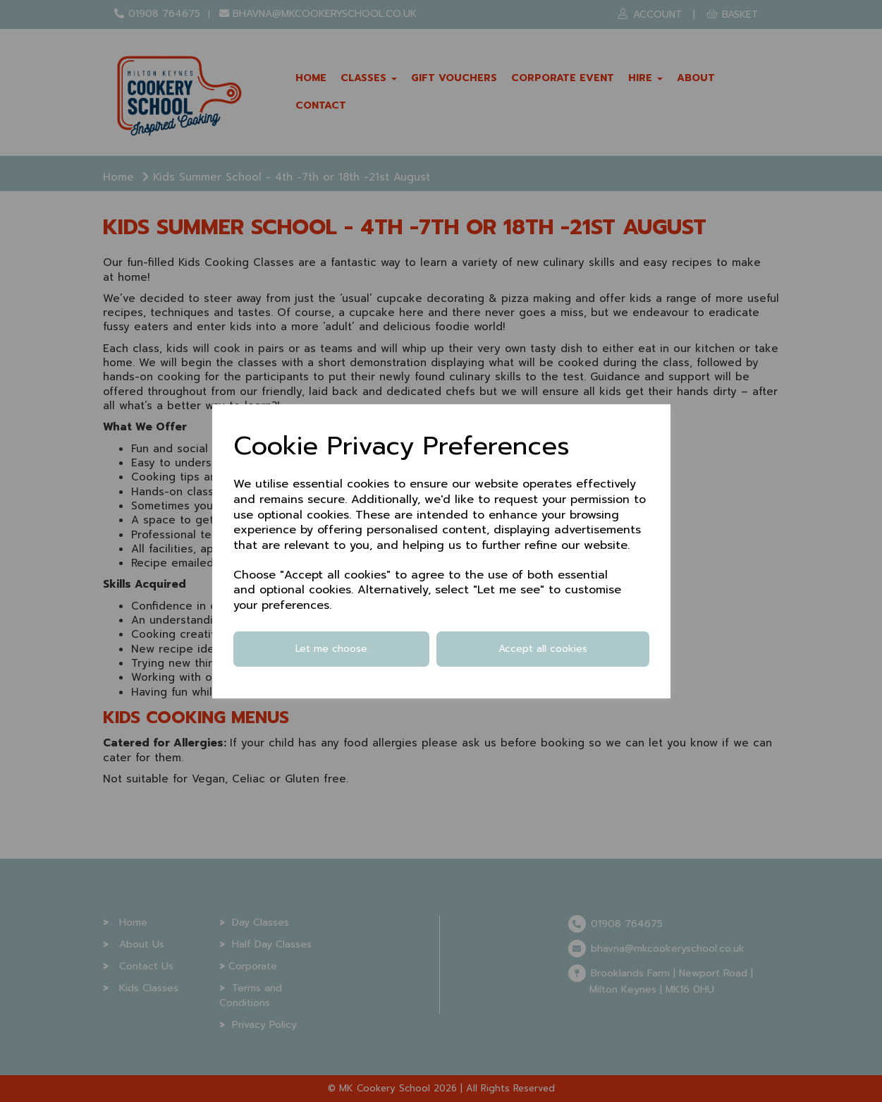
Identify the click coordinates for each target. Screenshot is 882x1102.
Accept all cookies (542, 648)
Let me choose (331, 648)
